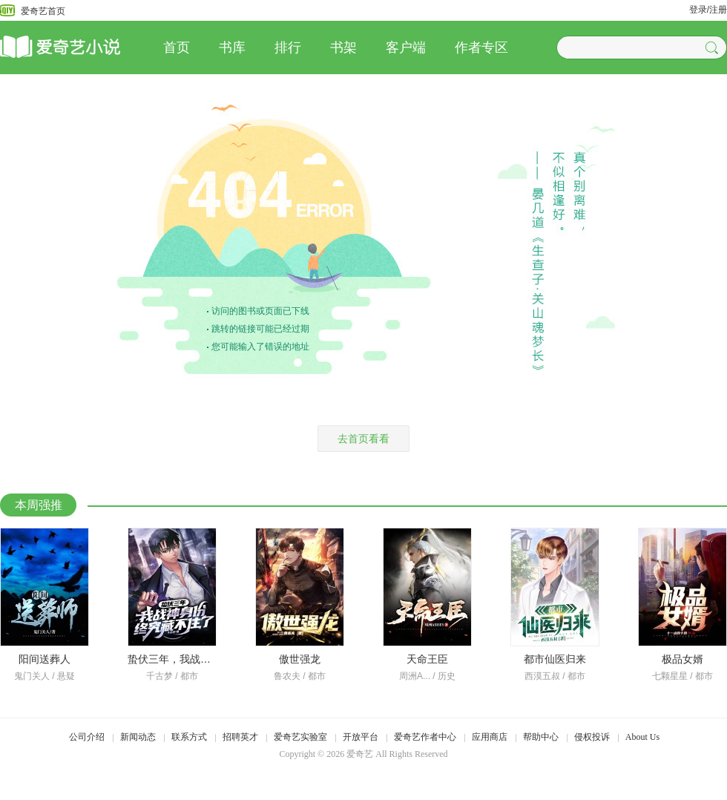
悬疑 (66, 676)
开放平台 (360, 737)
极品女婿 (682, 659)
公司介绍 (87, 737)
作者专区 (481, 47)
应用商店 (489, 737)
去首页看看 (363, 439)
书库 (232, 47)
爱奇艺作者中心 (425, 737)
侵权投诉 (592, 737)
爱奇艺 (359, 754)
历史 (446, 676)
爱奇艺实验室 (300, 737)
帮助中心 (541, 737)
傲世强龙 (299, 659)
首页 (176, 47)
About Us (642, 737)
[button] (713, 47)
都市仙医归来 (555, 659)
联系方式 (189, 737)
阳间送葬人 (44, 659)
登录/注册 (708, 9)
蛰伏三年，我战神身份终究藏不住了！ (216, 659)
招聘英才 (240, 737)
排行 (287, 47)
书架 (343, 47)
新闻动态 (138, 737)
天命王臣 (427, 659)
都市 (189, 676)
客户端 (406, 47)
